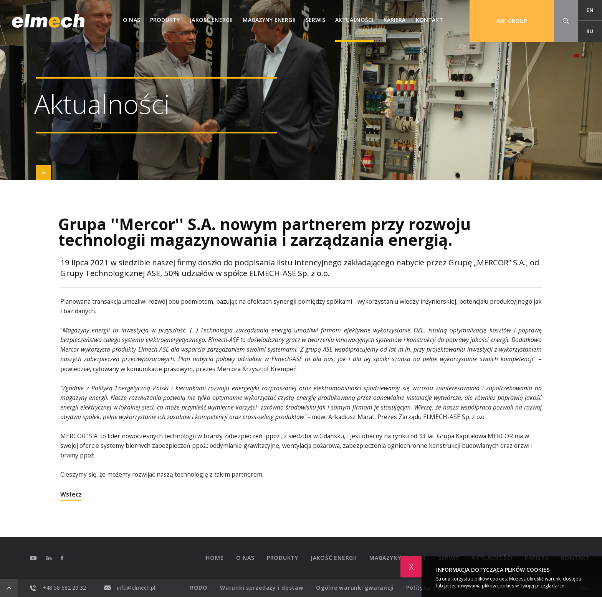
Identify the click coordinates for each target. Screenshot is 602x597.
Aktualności (354, 19)
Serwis (315, 19)
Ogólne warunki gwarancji (355, 587)
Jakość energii (211, 19)
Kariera (395, 19)
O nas (131, 19)
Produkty (165, 19)
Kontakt (429, 19)
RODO (199, 587)
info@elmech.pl (129, 587)
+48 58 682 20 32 (58, 588)
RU (590, 31)
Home (214, 558)
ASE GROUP (511, 21)
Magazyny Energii (269, 19)
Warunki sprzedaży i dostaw (262, 587)
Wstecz (71, 495)
